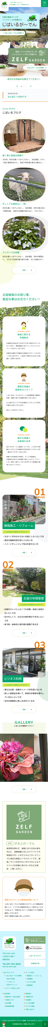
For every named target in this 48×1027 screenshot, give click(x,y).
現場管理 (30, 985)
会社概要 (8, 1003)
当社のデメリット (12, 984)
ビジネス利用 (31, 982)
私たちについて (9, 972)
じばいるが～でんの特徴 (12, 33)
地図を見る (6, 959)
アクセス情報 (30, 1006)
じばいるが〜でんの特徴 (13, 975)
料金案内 (28, 1000)
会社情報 (7, 993)
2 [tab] (22, 86)
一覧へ (24, 270)
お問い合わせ (30, 1009)
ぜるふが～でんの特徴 (35, 67)
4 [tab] (25, 86)
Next (30, 86)
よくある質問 (30, 1003)
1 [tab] (21, 86)
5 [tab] (26, 86)
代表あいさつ (9, 1000)
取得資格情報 (9, 1006)
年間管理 (30, 979)
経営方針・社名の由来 (12, 997)
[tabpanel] (24, 45)
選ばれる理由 (11, 978)
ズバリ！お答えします (12, 988)
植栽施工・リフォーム (34, 975)
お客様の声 (29, 997)
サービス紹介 (30, 972)
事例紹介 (28, 993)
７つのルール (11, 982)
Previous (17, 86)
